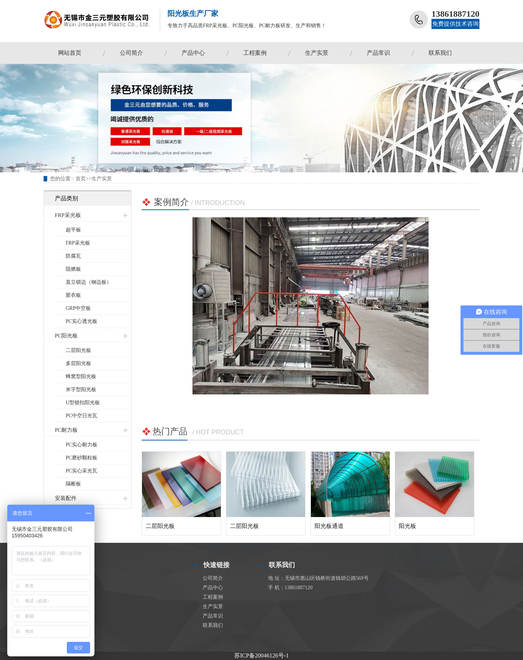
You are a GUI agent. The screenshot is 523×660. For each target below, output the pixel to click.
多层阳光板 (78, 363)
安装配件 (66, 498)
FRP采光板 (68, 215)
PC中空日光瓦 (81, 415)
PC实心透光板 (81, 321)
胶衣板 (73, 295)
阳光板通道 (329, 526)
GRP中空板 (78, 308)
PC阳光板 (66, 336)
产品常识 (378, 53)
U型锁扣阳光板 (83, 402)
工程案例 (255, 53)
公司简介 (131, 53)
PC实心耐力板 (81, 444)
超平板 (73, 230)
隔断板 (73, 484)
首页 (81, 178)
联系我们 (440, 53)
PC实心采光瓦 (81, 471)
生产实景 (316, 53)
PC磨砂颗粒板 (81, 457)
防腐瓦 (73, 256)
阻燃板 (73, 269)
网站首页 (69, 53)
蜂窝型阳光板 (81, 376)
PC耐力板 (66, 430)
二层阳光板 (78, 350)
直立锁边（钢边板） (89, 282)
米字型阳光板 (81, 389)
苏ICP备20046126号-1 (261, 655)
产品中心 (193, 53)
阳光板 (407, 526)
